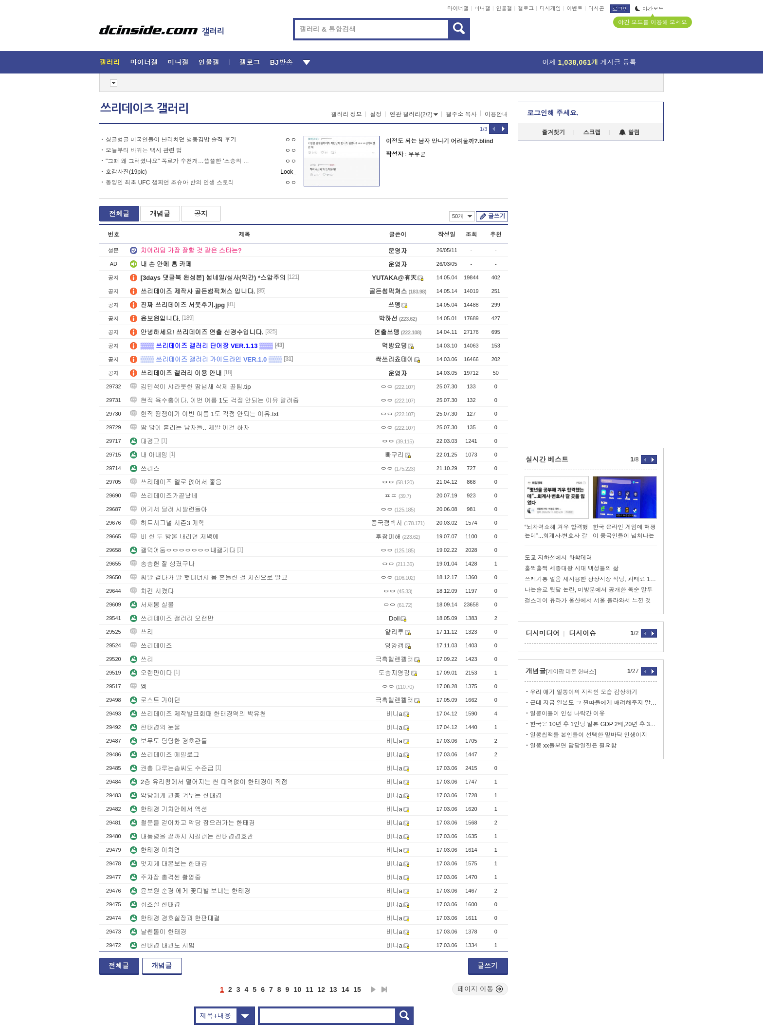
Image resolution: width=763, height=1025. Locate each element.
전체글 (119, 214)
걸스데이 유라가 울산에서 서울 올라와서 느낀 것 (588, 600)
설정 (376, 114)
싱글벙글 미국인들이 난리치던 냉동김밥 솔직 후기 (171, 139)
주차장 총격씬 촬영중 (165, 877)
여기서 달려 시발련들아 (168, 509)
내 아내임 (149, 454)
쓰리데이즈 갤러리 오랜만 (172, 618)
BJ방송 (281, 62)
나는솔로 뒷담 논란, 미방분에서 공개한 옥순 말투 (589, 589)
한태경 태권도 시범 (162, 945)
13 (333, 989)
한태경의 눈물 (155, 727)
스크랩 (592, 132)
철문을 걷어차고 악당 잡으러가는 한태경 (192, 822)
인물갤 (504, 8)
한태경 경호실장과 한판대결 (175, 918)
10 (297, 989)
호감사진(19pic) (126, 171)
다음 (373, 989)
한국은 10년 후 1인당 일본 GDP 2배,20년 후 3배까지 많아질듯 (593, 724)
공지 (201, 214)
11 (309, 989)
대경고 (145, 441)
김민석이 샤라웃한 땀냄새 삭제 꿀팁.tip (190, 386)
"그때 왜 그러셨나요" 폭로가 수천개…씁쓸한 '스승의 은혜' (178, 161)
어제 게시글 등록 (589, 62)
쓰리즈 (145, 468)
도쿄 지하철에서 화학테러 (558, 557)
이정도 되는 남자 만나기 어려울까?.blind (439, 141)
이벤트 (574, 8)
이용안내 (496, 114)
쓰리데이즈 (151, 645)
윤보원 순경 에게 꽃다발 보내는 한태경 (190, 891)
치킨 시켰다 (152, 591)
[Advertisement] (55, 370)
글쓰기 (496, 216)
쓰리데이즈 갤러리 (144, 108)
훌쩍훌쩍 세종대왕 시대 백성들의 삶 (571, 568)
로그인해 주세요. (553, 113)
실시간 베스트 (547, 459)
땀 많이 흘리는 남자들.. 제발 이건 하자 (190, 427)
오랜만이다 (151, 673)
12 (322, 989)
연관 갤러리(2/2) (414, 114)
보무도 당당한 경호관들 (168, 741)
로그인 (620, 9)
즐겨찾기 (553, 132)
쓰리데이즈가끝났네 (164, 495)
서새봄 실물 (152, 604)
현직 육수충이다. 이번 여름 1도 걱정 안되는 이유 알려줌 (214, 400)
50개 (462, 216)
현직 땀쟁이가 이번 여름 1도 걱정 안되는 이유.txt (204, 414)
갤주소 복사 (461, 114)
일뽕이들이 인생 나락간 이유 (567, 713)
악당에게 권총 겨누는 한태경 (176, 795)
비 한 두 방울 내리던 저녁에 (174, 536)
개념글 (160, 214)
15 (357, 989)
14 (345, 989)
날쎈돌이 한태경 (158, 931)
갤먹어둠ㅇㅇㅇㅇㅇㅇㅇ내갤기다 (183, 550)
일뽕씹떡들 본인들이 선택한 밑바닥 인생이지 (588, 735)
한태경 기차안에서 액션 (168, 809)
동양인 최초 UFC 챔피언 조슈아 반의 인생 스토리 (170, 182)
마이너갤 (458, 8)
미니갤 (482, 8)
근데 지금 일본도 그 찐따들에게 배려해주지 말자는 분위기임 (593, 702)
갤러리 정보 (346, 114)
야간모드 (649, 9)
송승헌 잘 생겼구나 (162, 563)
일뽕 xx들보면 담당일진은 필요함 (573, 745)
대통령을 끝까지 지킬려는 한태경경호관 (192, 836)
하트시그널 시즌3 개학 (167, 523)
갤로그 (526, 8)
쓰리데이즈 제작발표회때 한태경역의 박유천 (198, 713)
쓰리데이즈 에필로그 (165, 754)
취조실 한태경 (155, 904)
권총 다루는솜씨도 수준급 (172, 768)
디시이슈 (582, 633)
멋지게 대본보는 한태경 (168, 863)
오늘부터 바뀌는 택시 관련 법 (144, 150)
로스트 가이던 (155, 700)
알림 (629, 132)
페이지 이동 (480, 989)
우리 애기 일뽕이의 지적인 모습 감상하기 (583, 692)
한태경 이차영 (155, 850)
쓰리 (141, 632)
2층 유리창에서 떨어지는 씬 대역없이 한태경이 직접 (209, 782)
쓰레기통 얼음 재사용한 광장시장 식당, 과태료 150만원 (591, 579)
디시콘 (596, 8)
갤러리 (109, 62)
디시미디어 (543, 633)
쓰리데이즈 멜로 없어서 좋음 (176, 482)
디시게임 (550, 8)
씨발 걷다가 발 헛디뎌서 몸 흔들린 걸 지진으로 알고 (209, 577)
